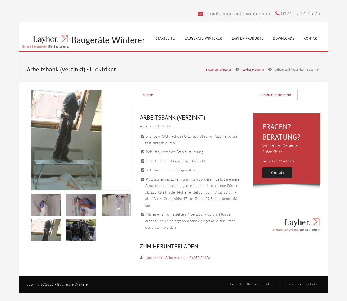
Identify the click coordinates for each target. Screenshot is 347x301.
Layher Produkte (247, 39)
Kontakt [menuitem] (253, 284)
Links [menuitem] (267, 284)
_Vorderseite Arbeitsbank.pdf (177, 257)
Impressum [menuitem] (284, 284)
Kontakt (311, 38)
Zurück (147, 95)
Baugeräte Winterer (108, 40)
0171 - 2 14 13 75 (300, 13)
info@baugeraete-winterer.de (237, 13)
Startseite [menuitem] (235, 284)
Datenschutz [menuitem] (306, 284)
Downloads (283, 38)
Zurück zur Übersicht (275, 95)
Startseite (165, 38)
